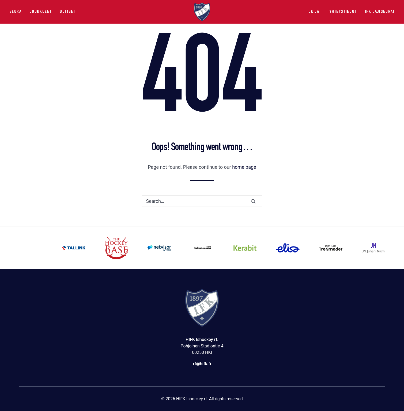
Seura (15, 11)
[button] (253, 201)
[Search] (202, 201)
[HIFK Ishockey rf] (202, 11)
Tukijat (313, 11)
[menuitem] (17, 12)
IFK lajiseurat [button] (380, 11)
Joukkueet (41, 11)
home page (244, 167)
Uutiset (67, 11)
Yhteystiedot (342, 11)
